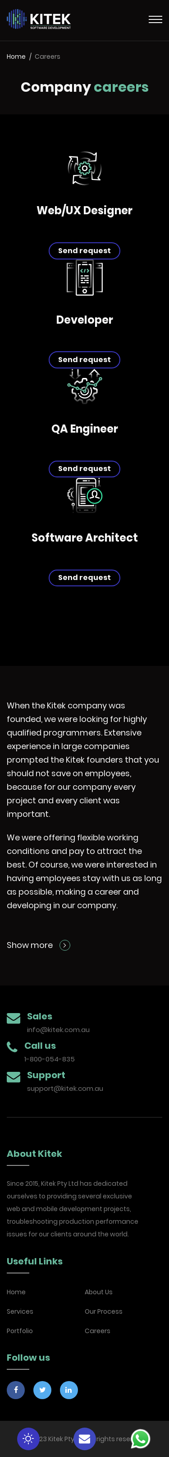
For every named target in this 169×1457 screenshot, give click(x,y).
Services (20, 1311)
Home (16, 56)
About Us (99, 1292)
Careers (97, 1330)
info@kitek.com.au (58, 1029)
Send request (84, 250)
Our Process (104, 1311)
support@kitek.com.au (65, 1088)
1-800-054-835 (49, 1059)
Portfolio (20, 1330)
